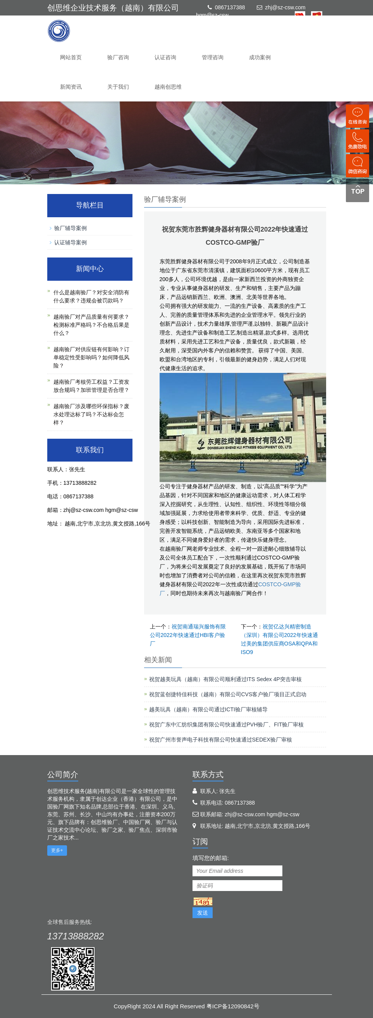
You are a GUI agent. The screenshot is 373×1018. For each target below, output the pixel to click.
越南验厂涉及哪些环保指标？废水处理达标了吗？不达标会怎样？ (91, 414)
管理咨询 (212, 57)
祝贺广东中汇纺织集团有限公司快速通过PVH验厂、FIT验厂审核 (226, 724)
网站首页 (71, 57)
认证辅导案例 (70, 242)
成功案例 (260, 57)
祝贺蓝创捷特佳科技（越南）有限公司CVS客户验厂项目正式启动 (228, 694)
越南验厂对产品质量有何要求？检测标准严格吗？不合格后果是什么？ (91, 325)
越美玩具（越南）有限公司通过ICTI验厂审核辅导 (208, 709)
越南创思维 (168, 87)
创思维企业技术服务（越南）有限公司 (113, 7)
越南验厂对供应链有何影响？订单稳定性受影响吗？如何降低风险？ (91, 357)
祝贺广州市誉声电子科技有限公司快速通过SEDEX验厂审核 (220, 739)
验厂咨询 (118, 57)
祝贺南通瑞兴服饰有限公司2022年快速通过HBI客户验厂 (188, 635)
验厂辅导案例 (70, 228)
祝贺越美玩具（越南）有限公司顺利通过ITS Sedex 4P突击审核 (225, 679)
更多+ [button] (57, 850)
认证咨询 (165, 57)
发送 (202, 913)
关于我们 (118, 87)
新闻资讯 (71, 87)
